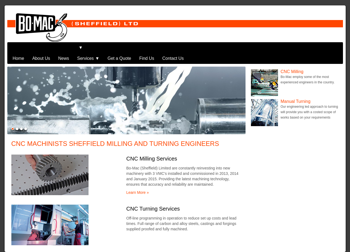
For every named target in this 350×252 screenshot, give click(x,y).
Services (85, 47)
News (63, 47)
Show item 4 (25, 118)
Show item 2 (17, 118)
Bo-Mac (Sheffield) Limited (63, 246)
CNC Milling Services (151, 148)
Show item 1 (12, 118)
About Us (41, 47)
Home (18, 47)
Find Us (146, 47)
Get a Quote (119, 47)
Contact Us (173, 47)
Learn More (136, 181)
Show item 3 (21, 118)
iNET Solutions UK (324, 246)
